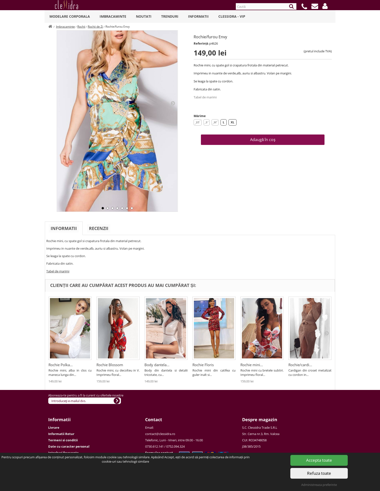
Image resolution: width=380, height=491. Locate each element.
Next (172, 103)
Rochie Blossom (109, 364)
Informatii (198, 16)
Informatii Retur (61, 434)
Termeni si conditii (63, 440)
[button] (325, 6)
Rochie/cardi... (300, 364)
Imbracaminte (113, 16)
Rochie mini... (251, 364)
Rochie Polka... (60, 364)
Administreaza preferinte (319, 485)
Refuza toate (319, 473)
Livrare (53, 427)
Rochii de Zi (95, 26)
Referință (201, 43)
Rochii (81, 26)
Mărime (200, 116)
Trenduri (169, 16)
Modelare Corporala (69, 16)
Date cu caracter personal (68, 446)
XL (232, 122)
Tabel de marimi (205, 97)
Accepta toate (319, 460)
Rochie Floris (203, 364)
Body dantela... (156, 364)
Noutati (143, 16)
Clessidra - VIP (231, 16)
